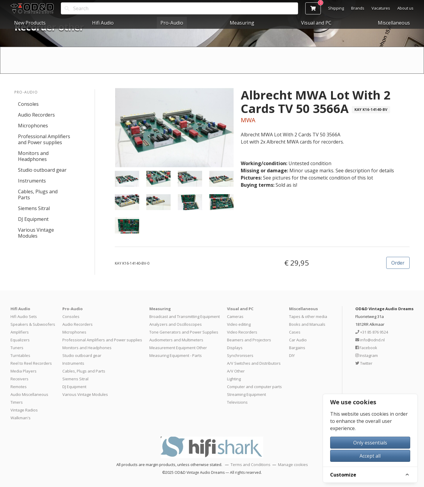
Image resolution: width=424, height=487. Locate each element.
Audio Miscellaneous (29, 394)
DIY (292, 355)
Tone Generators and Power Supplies (183, 332)
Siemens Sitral (34, 208)
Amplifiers (19, 332)
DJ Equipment (33, 219)
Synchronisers (240, 355)
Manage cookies (293, 464)
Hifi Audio (103, 22)
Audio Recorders (36, 114)
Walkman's (20, 417)
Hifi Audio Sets (23, 316)
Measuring (242, 22)
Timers (16, 402)
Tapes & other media (308, 316)
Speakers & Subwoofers (32, 324)
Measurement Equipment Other (178, 347)
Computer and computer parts (254, 386)
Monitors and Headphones (33, 156)
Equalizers (20, 340)
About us (405, 8)
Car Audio (298, 340)
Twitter (363, 363)
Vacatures (381, 8)
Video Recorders (242, 332)
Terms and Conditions (250, 464)
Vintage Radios (24, 410)
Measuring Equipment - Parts (175, 355)
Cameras (235, 316)
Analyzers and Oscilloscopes (175, 324)
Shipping (336, 8)
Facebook (366, 347)
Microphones (33, 125)
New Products (30, 22)
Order (398, 263)
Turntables (20, 355)
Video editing (239, 324)
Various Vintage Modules (36, 233)
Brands (357, 8)
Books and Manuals (307, 324)
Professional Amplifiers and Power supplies (44, 139)
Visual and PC (316, 22)
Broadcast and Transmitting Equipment (184, 316)
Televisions (237, 402)
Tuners (16, 347)
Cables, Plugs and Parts (38, 194)
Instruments (32, 180)
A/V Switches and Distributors (254, 363)
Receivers (19, 379)
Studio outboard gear (42, 170)
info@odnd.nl (370, 340)
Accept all (370, 456)
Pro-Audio (171, 22)
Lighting (234, 379)
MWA (248, 120)
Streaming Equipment (246, 394)
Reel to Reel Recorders (31, 363)
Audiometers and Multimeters (176, 340)
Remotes (18, 386)
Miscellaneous (394, 22)
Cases (294, 332)
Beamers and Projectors (249, 340)
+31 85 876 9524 (371, 332)
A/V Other (236, 371)
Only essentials (370, 442)
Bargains (297, 347)
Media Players (23, 371)
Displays (235, 347)
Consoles (28, 104)
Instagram (366, 355)
